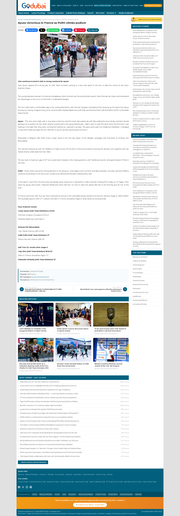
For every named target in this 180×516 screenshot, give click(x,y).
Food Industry (138, 273)
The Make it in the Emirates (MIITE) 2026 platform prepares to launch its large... (48, 425)
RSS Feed (100, 13)
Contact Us (42, 474)
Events (75, 5)
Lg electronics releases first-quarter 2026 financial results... (41, 409)
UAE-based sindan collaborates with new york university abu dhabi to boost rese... (50, 456)
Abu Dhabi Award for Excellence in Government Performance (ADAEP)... (46, 444)
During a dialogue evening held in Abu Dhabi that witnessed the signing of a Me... (146, 244)
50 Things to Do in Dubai (114, 482)
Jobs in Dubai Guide (149, 482)
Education (89, 5)
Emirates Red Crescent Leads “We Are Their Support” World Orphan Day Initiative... (51, 437)
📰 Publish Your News (152, 5)
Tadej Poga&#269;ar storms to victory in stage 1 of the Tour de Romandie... (144, 127)
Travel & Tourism (139, 280)
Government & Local (140, 292)
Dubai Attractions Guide (37, 482)
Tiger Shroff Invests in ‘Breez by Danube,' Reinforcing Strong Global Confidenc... (49, 401)
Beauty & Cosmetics (140, 257)
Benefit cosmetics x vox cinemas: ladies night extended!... (41, 405)
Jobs (81, 5)
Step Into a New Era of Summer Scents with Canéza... (40, 429)
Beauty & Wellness (64, 5)
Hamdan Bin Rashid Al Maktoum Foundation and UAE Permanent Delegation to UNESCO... (145, 147)
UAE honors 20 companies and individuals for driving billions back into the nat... (49, 433)
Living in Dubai (23, 482)
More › (157, 26)
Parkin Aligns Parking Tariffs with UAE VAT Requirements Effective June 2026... (146, 236)
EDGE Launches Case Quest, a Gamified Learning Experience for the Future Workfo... (51, 452)
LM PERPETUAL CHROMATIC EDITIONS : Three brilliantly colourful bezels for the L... (146, 155)
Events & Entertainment (32, 19)
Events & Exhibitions (140, 300)
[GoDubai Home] (34, 5)
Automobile (137, 269)
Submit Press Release (75, 13)
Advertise (69, 474)
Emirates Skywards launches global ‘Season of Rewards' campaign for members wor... (146, 220)
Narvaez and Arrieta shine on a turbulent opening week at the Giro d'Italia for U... (146, 50)
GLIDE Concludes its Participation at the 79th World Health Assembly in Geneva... (146, 228)
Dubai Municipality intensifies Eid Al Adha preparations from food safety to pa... (146, 169)
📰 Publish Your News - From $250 (90, 505)
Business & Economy (140, 284)
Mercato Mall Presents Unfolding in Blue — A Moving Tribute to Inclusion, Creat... (49, 394)
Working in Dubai (53, 482)
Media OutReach (126, 13)
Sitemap (109, 474)
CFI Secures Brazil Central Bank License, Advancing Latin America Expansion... (48, 397)
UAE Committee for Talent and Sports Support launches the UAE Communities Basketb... (145, 83)
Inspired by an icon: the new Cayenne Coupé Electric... (40, 382)
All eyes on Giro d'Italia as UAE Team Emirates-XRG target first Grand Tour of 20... (146, 105)
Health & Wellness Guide (97, 482)
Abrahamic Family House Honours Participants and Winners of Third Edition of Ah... (145, 199)
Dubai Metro (117, 5)
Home (54, 5)
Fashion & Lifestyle (139, 261)
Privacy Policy (59, 474)
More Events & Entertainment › (114, 299)
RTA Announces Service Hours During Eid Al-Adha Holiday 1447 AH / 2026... (146, 185)
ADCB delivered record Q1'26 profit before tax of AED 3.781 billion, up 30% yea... (49, 440)
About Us (21, 474)
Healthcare (137, 296)
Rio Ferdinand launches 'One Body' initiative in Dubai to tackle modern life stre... (146, 113)
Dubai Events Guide (81, 482)
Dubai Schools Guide (67, 482)
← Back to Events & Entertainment (33, 462)
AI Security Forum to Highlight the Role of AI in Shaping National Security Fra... (48, 386)
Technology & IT (138, 265)
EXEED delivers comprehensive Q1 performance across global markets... (47, 417)
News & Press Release (102, 5)
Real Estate (137, 277)
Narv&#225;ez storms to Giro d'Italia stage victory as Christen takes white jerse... (146, 97)
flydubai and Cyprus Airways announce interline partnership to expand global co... (145, 177)
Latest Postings (38, 13)
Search (90, 13)
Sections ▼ (111, 13)
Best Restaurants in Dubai (133, 482)
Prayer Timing (100, 474)
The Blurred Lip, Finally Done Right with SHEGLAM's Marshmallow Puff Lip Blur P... (50, 413)
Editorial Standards (31, 474)
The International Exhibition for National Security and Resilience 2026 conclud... (145, 207)
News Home (24, 13)
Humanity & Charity (140, 304)
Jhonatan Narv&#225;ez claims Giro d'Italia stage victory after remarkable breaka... (146, 70)
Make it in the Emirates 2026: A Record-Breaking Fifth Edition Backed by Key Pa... (50, 421)
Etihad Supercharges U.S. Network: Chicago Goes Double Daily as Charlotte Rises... (51, 448)
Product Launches (56, 13)
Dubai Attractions (130, 5)
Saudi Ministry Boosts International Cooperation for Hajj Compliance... (45, 390)
